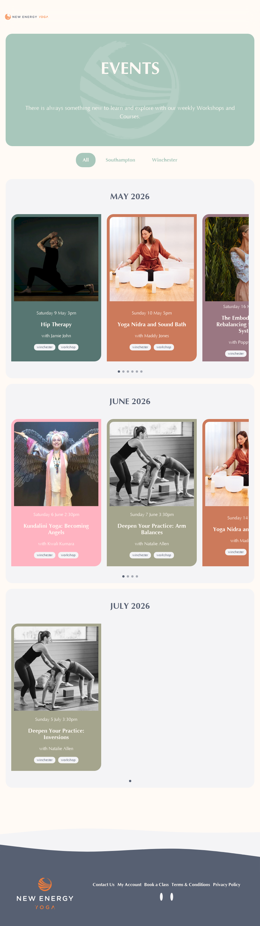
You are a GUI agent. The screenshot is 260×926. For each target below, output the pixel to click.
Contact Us (103, 884)
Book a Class (156, 884)
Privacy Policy (226, 884)
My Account (129, 884)
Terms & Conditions (190, 884)
